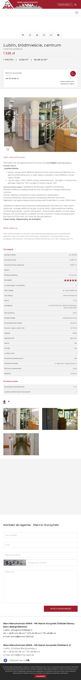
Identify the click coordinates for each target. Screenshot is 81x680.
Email (5, 540)
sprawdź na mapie (67, 84)
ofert (73, 73)
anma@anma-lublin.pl (22, 636)
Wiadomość (8, 568)
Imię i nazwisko (10, 530)
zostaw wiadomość (67, 81)
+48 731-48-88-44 (12, 78)
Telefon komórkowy (13, 550)
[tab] (4, 401)
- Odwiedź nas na (18, 660)
